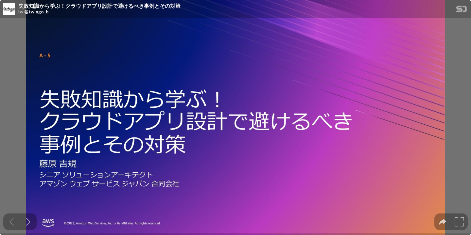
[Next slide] (28, 221)
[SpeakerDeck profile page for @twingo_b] (9, 9)
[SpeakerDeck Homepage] (461, 10)
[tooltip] (442, 221)
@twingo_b (36, 11)
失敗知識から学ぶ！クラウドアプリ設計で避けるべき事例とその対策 (99, 5)
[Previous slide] (11, 221)
